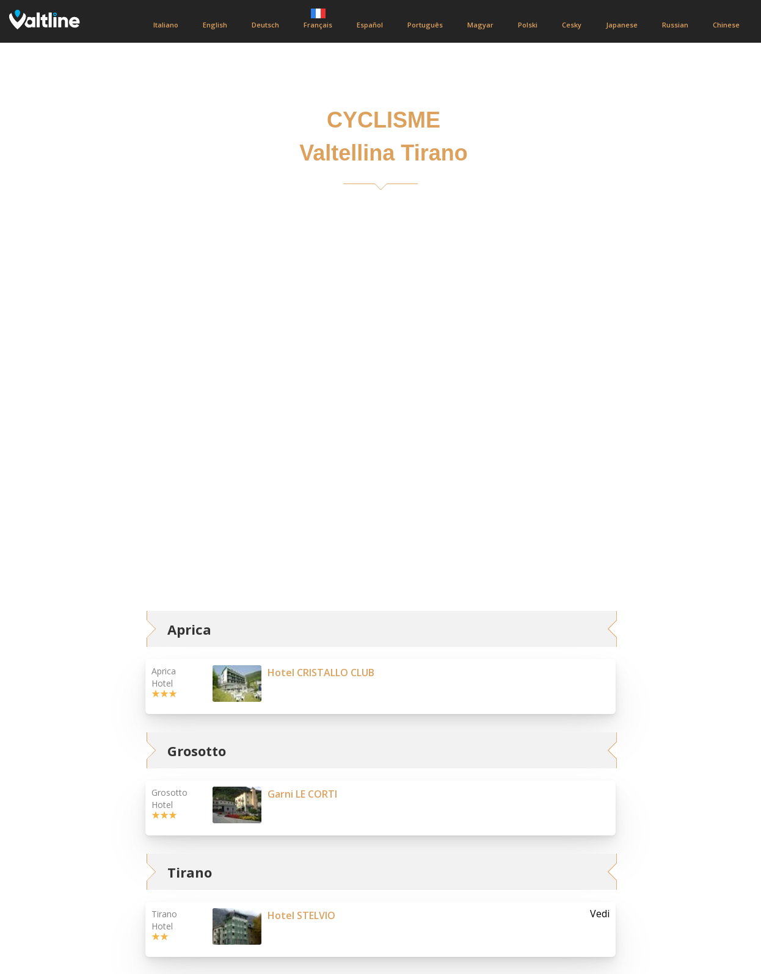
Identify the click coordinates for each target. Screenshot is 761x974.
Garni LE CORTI (302, 794)
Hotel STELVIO (301, 915)
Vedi (600, 914)
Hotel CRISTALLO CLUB (321, 672)
